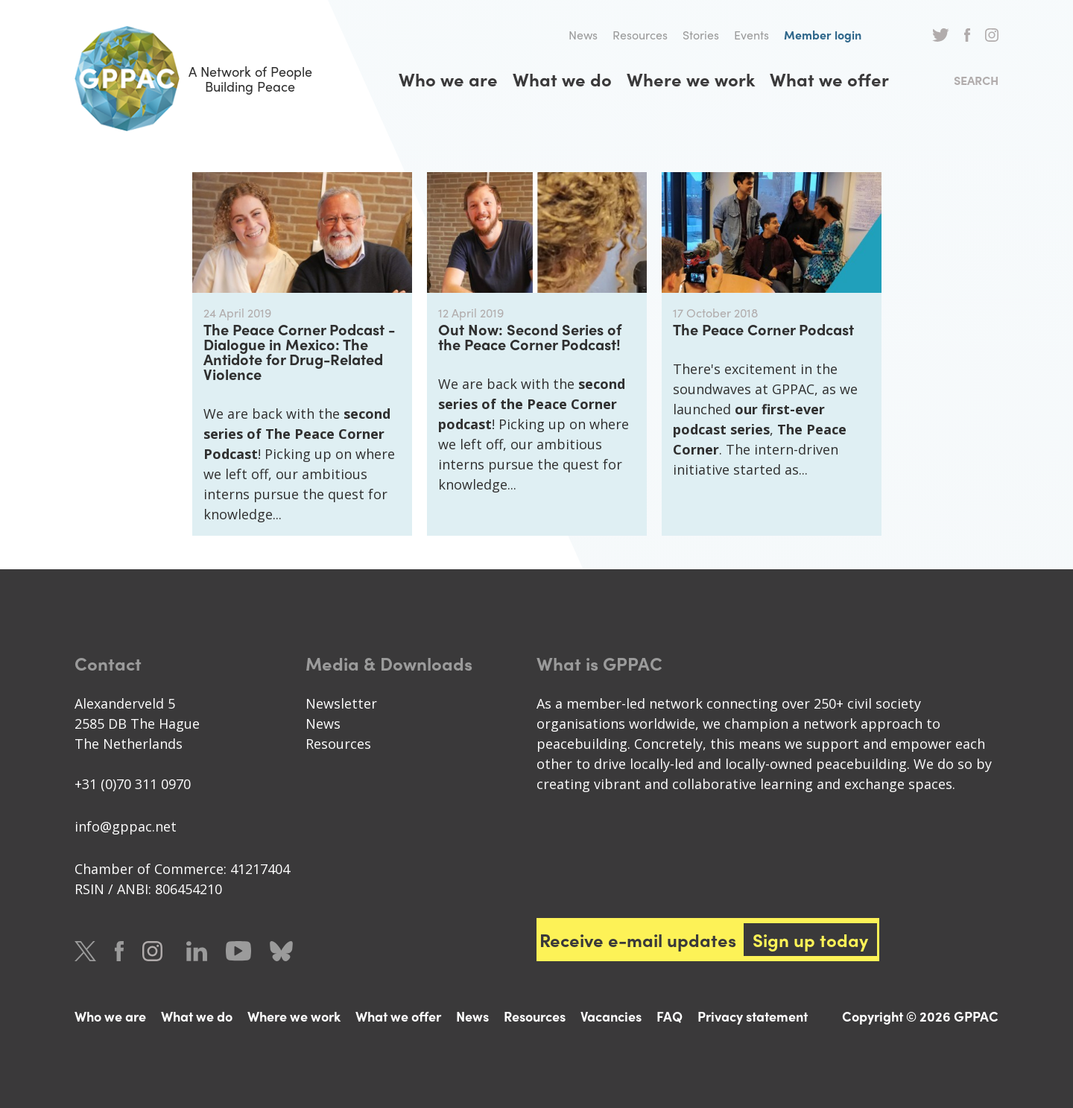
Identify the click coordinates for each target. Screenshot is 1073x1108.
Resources (640, 34)
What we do (562, 79)
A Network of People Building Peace (193, 78)
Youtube (238, 951)
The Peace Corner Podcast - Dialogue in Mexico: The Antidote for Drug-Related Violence (299, 351)
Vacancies (611, 1016)
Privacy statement (752, 1016)
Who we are (448, 79)
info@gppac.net (126, 826)
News (583, 34)
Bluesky (281, 951)
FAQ (669, 1016)
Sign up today (810, 939)
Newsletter (341, 703)
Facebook (967, 35)
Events (751, 34)
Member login (822, 34)
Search (976, 80)
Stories (701, 34)
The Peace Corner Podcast (763, 329)
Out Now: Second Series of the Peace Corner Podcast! (529, 336)
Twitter (940, 35)
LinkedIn (196, 951)
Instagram (991, 35)
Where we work (691, 79)
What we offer (829, 79)
